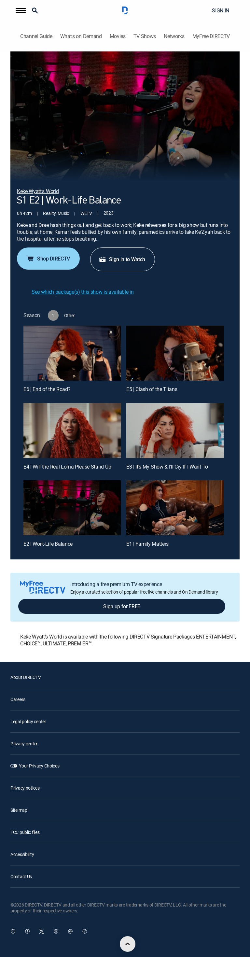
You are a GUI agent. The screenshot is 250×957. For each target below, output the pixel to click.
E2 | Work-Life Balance (48, 543)
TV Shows (144, 36)
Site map (18, 810)
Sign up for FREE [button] (121, 606)
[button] (21, 10)
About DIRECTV (25, 677)
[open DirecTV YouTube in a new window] (70, 931)
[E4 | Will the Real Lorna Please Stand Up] (72, 430)
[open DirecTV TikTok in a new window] (84, 931)
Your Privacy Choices (39, 766)
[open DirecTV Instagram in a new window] (56, 931)
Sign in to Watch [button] (122, 259)
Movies (118, 36)
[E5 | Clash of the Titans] (175, 353)
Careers (17, 699)
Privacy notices (25, 788)
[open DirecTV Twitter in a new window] (41, 931)
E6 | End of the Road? (46, 389)
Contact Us (21, 876)
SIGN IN (220, 10)
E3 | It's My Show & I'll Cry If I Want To (167, 466)
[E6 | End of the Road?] (72, 353)
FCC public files (25, 832)
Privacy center (24, 743)
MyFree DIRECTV (211, 36)
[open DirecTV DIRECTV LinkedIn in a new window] (13, 931)
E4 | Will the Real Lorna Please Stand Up (67, 466)
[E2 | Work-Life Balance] (72, 507)
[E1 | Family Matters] (175, 507)
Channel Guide (36, 36)
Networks (174, 36)
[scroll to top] (127, 944)
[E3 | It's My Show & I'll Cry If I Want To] (175, 430)
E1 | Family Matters (147, 543)
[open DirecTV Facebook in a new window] (27, 931)
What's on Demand (81, 36)
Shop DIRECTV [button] (47, 258)
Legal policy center (28, 721)
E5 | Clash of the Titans (151, 389)
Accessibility (22, 854)
